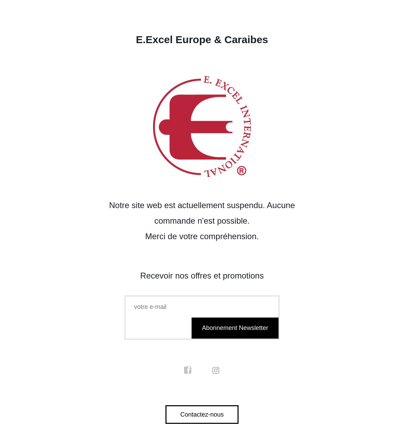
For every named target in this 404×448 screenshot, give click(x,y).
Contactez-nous (202, 414)
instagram (216, 370)
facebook (188, 370)
